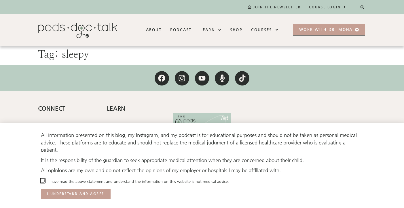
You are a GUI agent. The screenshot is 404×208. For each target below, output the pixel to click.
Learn (210, 30)
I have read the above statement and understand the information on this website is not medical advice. (137, 181)
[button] (362, 7)
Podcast (181, 29)
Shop (236, 29)
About (154, 29)
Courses (265, 30)
